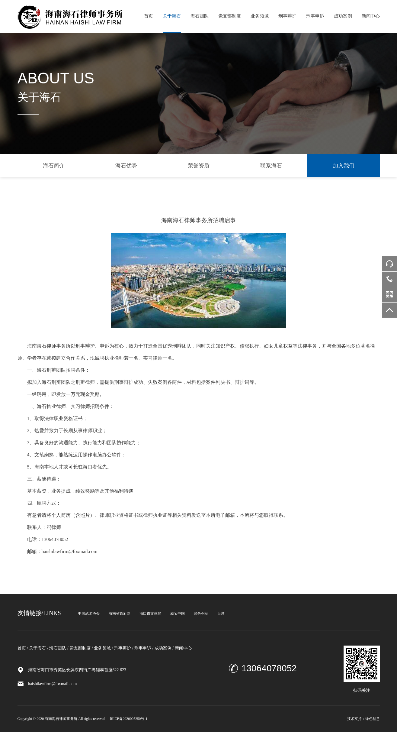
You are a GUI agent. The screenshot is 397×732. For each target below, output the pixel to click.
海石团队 (199, 16)
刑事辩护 (287, 16)
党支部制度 (229, 16)
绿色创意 (201, 613)
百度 (221, 613)
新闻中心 (371, 16)
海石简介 (54, 166)
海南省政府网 (119, 613)
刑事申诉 (315, 16)
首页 (148, 16)
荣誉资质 (199, 166)
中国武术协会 (89, 613)
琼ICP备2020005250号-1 (129, 719)
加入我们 (343, 166)
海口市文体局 (150, 613)
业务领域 (260, 16)
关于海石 (172, 16)
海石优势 (126, 166)
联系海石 (271, 166)
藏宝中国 (177, 613)
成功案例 (343, 16)
